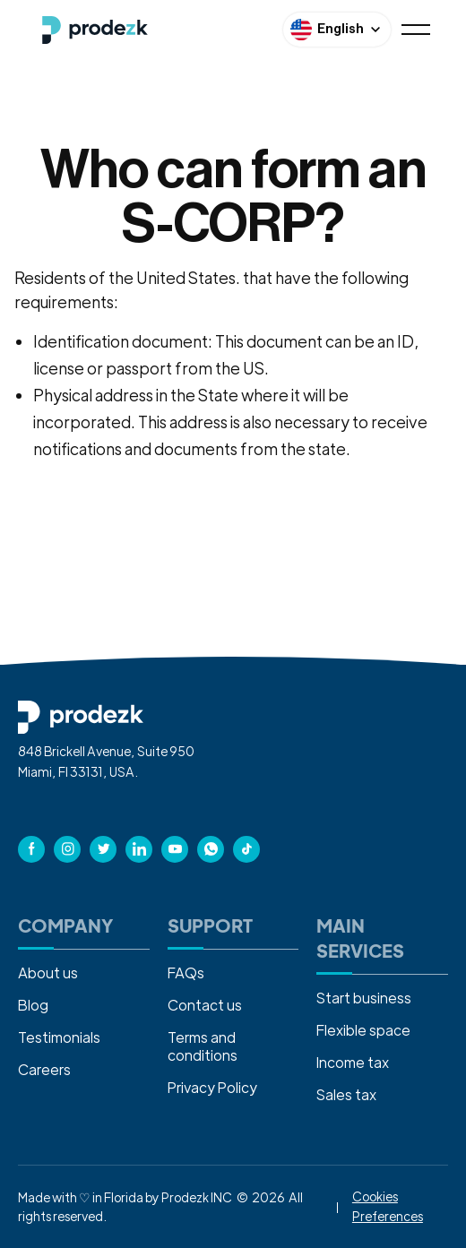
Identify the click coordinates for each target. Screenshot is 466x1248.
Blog (33, 1004)
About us (48, 972)
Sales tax (346, 1094)
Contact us (205, 1004)
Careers (44, 1069)
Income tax (352, 1062)
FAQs (186, 972)
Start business (363, 997)
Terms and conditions (202, 1046)
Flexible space (363, 1029)
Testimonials (59, 1037)
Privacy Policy (212, 1087)
